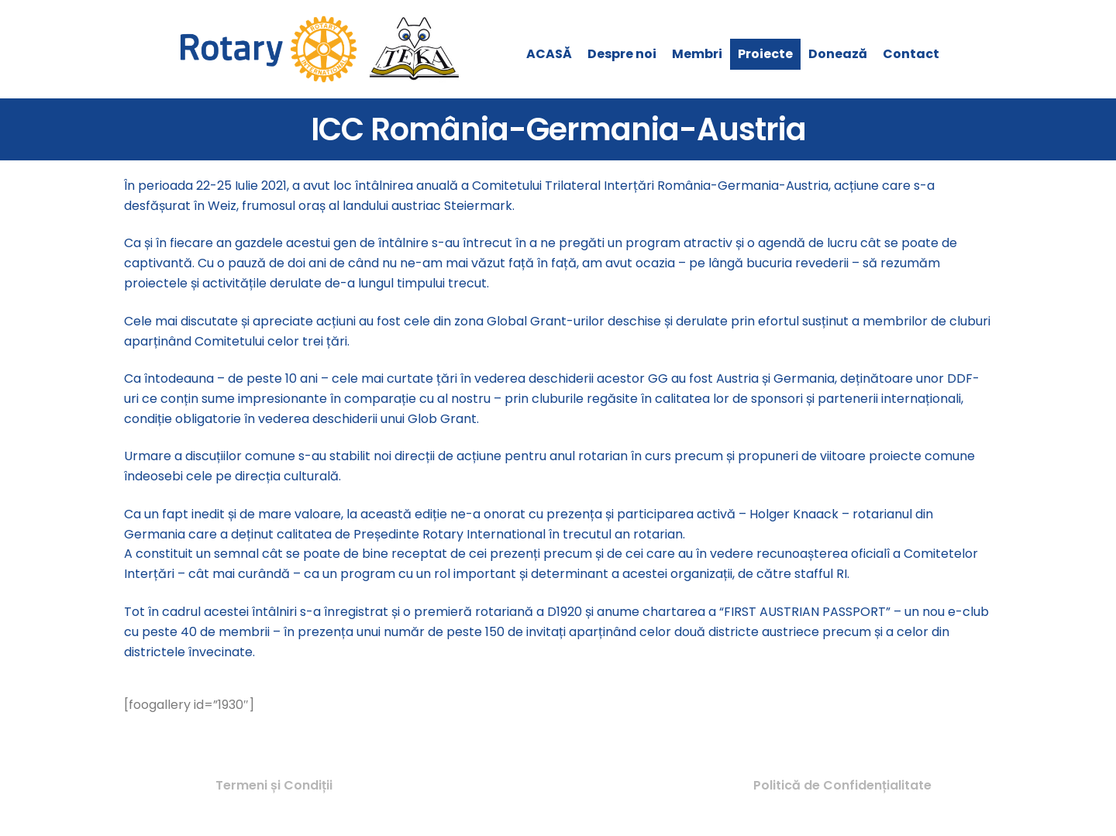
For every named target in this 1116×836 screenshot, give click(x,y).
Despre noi (621, 54)
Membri (697, 54)
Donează (837, 54)
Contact (911, 54)
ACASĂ (549, 54)
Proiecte (765, 54)
